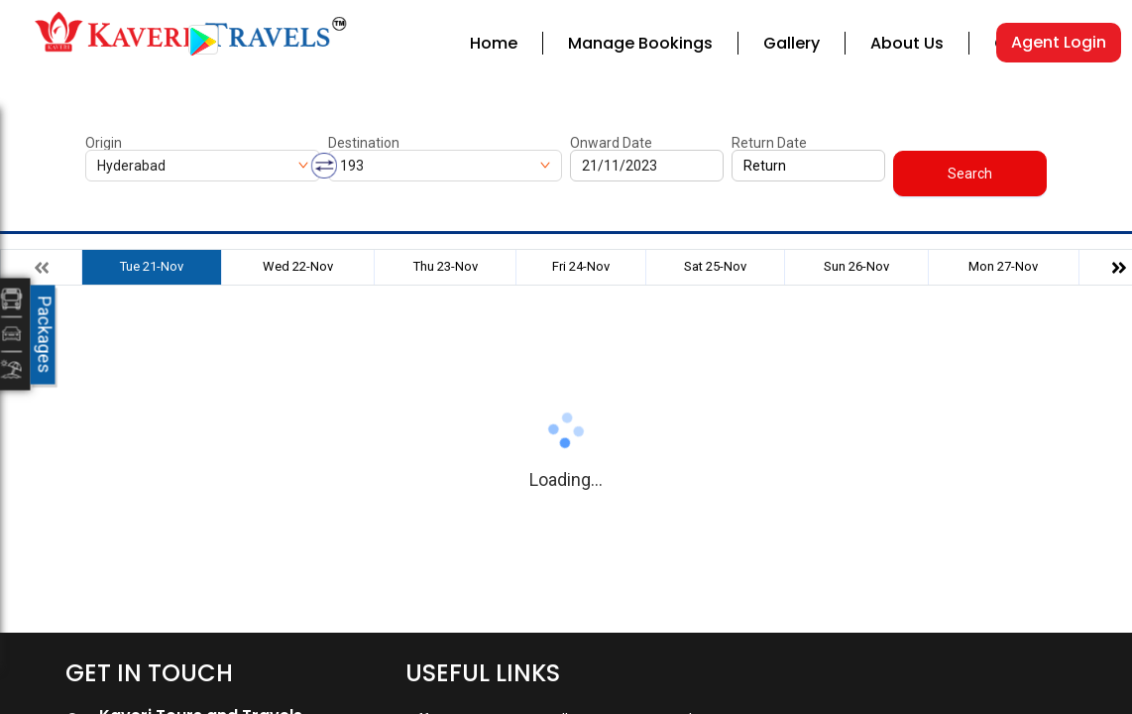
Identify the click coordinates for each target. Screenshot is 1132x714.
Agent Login (1058, 42)
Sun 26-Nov (856, 266)
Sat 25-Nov (715, 266)
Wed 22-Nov (298, 266)
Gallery (791, 43)
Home (493, 43)
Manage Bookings (640, 43)
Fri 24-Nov (581, 266)
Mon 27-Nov (1003, 266)
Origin (103, 143)
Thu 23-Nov (445, 266)
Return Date (769, 143)
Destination (363, 143)
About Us (907, 43)
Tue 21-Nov (151, 266)
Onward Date (611, 143)
